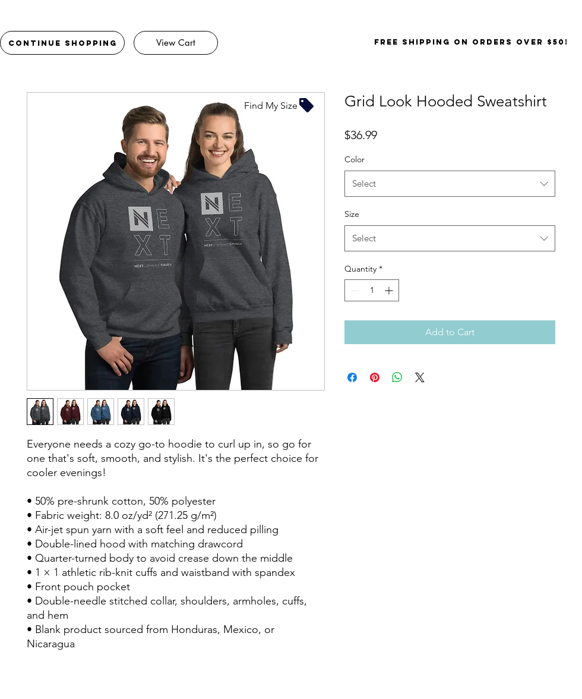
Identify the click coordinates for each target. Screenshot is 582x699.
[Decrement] (353, 290)
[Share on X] (420, 377)
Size (351, 214)
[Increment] (389, 290)
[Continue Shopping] (62, 43)
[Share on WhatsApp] (397, 377)
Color (354, 159)
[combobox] (449, 184)
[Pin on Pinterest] (375, 377)
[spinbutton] (371, 290)
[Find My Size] (280, 105)
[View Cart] (176, 43)
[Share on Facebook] (352, 377)
